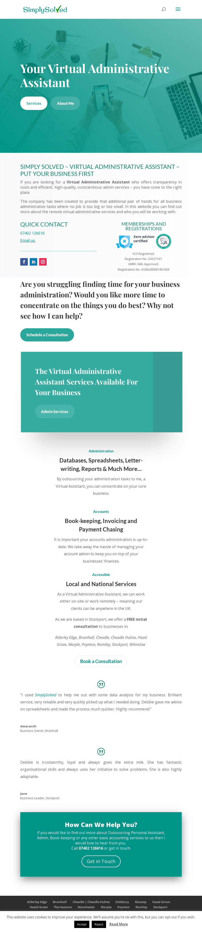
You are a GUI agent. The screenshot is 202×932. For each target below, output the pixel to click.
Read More (118, 924)
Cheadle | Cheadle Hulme (91, 902)
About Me (65, 103)
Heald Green (39, 907)
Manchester (86, 907)
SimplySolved (45, 694)
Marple (106, 907)
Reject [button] (99, 924)
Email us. (27, 240)
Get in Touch (101, 861)
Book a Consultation (101, 661)
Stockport (160, 907)
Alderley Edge (37, 902)
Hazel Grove (161, 902)
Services (33, 103)
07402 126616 (31, 233)
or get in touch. (105, 848)
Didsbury (122, 902)
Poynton (123, 907)
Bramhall (60, 902)
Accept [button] (82, 924)
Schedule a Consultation (47, 334)
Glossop (140, 902)
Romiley (141, 907)
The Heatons (63, 907)
